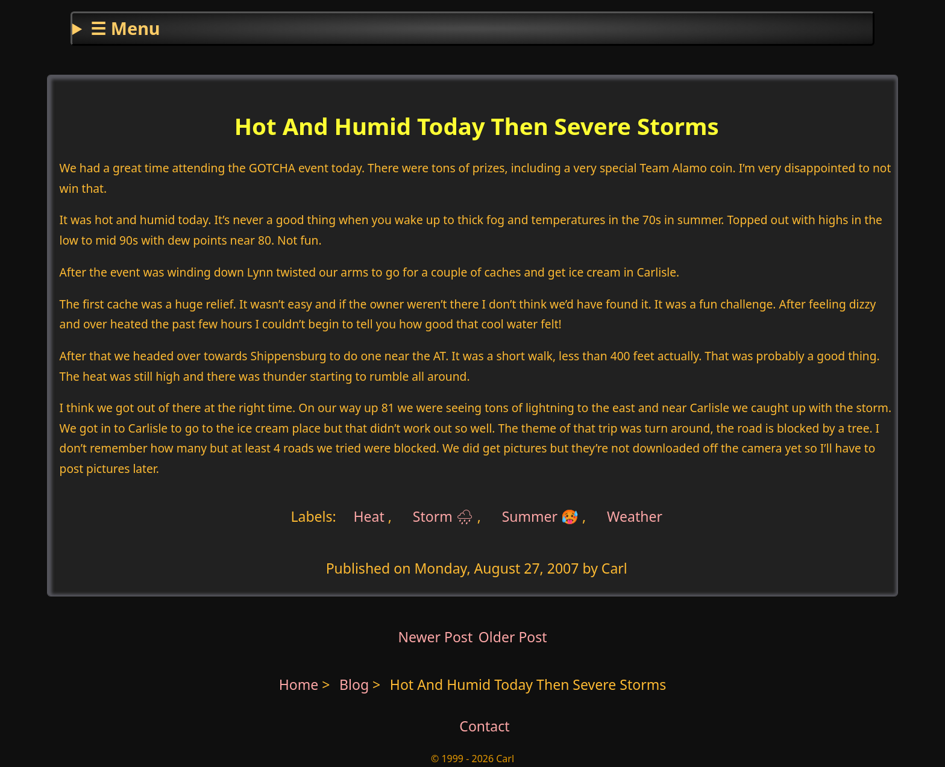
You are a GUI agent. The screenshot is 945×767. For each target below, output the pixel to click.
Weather (634, 516)
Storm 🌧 (443, 516)
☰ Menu (125, 28)
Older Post (513, 636)
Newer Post (435, 636)
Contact (484, 726)
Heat (369, 516)
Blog (355, 684)
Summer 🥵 (540, 516)
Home (299, 684)
